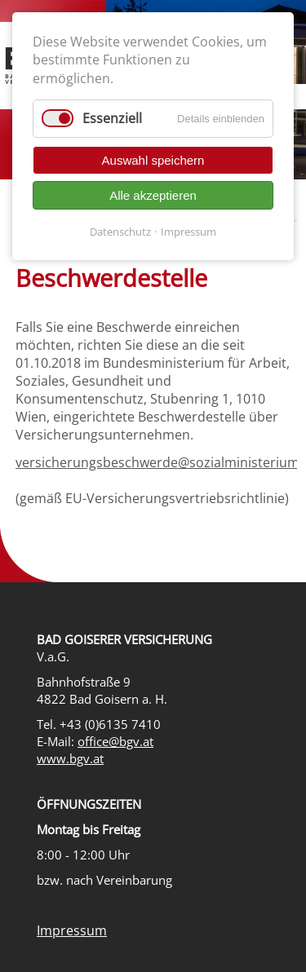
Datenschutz (120, 231)
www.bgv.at (70, 758)
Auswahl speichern (153, 160)
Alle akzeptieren (153, 195)
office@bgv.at (115, 741)
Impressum (72, 930)
